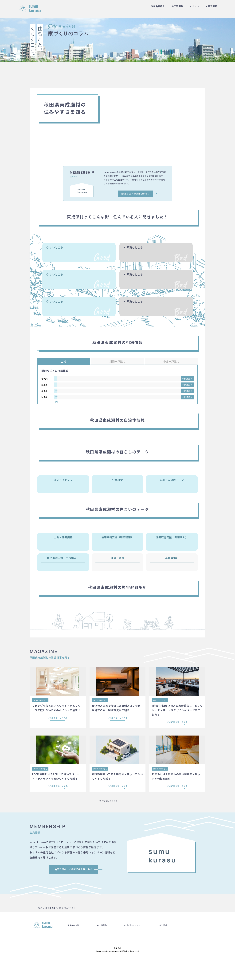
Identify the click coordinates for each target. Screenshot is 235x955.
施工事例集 (177, 6)
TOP (40, 908)
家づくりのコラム (132, 925)
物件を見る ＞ (187, 379)
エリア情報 (211, 6)
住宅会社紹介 (158, 6)
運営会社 (117, 948)
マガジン (194, 6)
